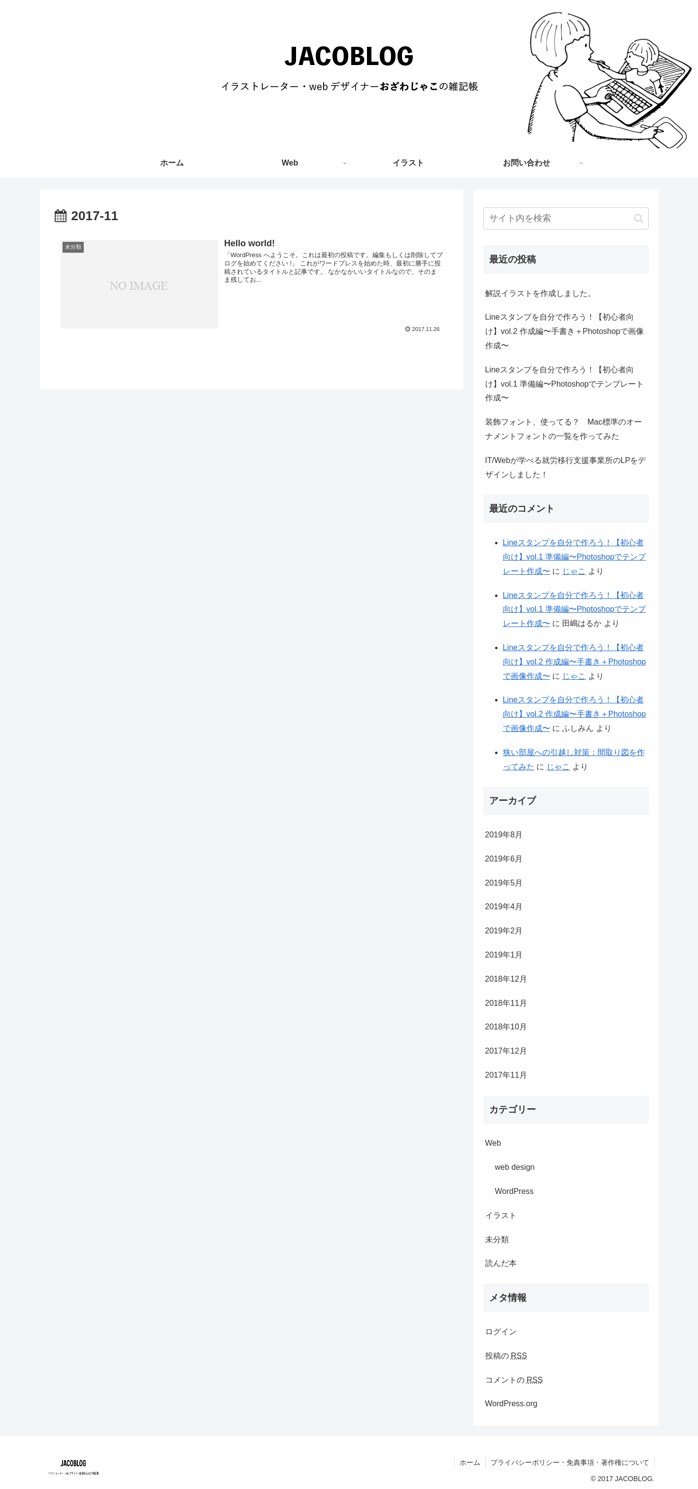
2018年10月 (506, 1027)
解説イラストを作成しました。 (540, 293)
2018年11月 (506, 1003)
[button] (638, 218)
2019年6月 (504, 859)
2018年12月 (506, 979)
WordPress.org (511, 1403)
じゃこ (574, 571)
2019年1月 (504, 955)
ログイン (501, 1331)
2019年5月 (504, 883)
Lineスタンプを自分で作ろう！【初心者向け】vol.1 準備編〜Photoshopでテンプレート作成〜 (564, 383)
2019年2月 (504, 930)
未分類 (497, 1239)
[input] (566, 218)
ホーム (470, 1462)
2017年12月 (506, 1051)
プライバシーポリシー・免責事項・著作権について (570, 1462)
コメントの (514, 1380)
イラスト (501, 1215)
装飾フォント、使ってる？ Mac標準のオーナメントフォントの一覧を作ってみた (563, 429)
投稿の (506, 1356)
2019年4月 (504, 906)
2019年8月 (504, 834)
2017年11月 (506, 1075)
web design (515, 1167)
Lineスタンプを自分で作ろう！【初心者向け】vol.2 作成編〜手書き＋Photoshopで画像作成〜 (564, 331)
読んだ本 (501, 1263)
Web (493, 1143)
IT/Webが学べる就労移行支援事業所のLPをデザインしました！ (565, 467)
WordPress (514, 1191)
